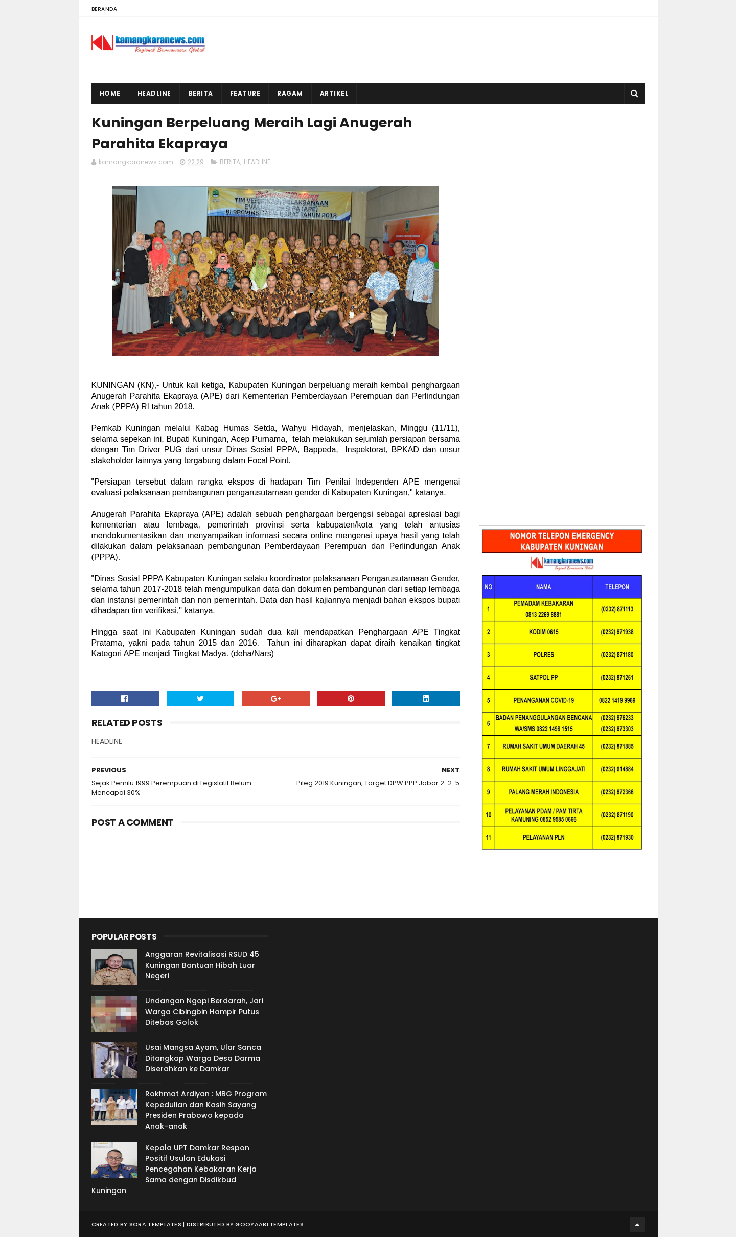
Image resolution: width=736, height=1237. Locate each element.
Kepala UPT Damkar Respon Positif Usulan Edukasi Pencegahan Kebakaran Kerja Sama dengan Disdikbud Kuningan (174, 1169)
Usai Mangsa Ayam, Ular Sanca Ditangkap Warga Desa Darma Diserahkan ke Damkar (203, 1058)
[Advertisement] (562, 175)
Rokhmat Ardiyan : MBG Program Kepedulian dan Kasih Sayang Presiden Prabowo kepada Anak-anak (206, 1110)
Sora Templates (155, 1224)
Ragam (290, 93)
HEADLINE (257, 161)
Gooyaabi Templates (269, 1224)
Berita (200, 93)
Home (110, 93)
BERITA (230, 161)
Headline (154, 93)
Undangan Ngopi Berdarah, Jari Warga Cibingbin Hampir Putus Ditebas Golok (204, 1011)
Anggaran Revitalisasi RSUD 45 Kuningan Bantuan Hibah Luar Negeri (202, 965)
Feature (245, 93)
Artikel (334, 93)
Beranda (104, 9)
